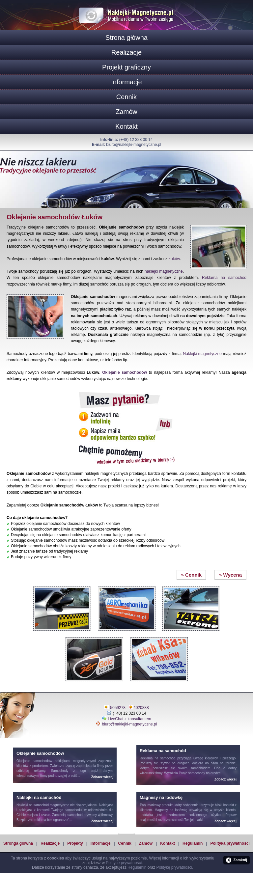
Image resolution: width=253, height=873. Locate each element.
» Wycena (230, 575)
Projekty (75, 843)
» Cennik (191, 575)
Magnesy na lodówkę (171, 810)
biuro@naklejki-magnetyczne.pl (133, 144)
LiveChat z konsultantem (129, 719)
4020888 (141, 707)
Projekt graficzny (126, 67)
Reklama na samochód (224, 277)
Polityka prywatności (229, 843)
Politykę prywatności (174, 867)
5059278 (118, 707)
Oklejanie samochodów (124, 372)
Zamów (126, 111)
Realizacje (126, 52)
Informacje (126, 82)
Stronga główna (18, 843)
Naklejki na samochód (32, 805)
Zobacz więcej (102, 777)
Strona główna (126, 37)
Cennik (126, 96)
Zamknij (236, 860)
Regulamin (193, 843)
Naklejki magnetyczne (202, 353)
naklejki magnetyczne (164, 271)
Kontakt (126, 126)
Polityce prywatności (124, 862)
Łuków (174, 259)
